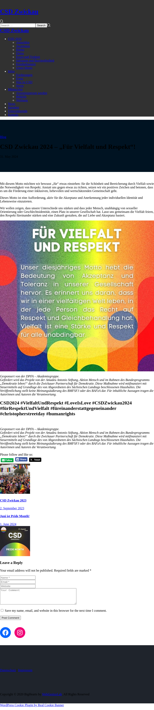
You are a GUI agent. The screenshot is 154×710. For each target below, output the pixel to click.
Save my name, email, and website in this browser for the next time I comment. (56, 613)
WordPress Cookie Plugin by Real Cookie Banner (32, 708)
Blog (3, 137)
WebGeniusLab (52, 697)
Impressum (25, 673)
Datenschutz (8, 673)
